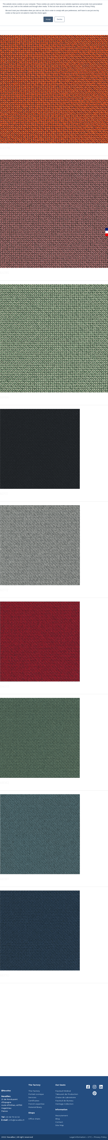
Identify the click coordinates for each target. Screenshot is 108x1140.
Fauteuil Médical (63, 1091)
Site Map (59, 1125)
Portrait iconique (36, 1094)
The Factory (34, 1091)
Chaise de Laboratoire (65, 1097)
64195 (4, 273)
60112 (4, 590)
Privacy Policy (100, 1137)
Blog (57, 1119)
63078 (5, 148)
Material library (35, 1107)
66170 (4, 975)
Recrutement (61, 1115)
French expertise (36, 1104)
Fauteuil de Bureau (64, 1101)
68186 (4, 397)
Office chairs (34, 1119)
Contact (59, 1122)
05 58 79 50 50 (13, 1117)
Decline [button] (59, 19)
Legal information (78, 1137)
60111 (4, 494)
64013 (4, 686)
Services (32, 1097)
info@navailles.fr (16, 1120)
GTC (90, 1137)
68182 (4, 783)
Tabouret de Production (66, 1094)
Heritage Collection (64, 1104)
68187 (4, 879)
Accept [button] (48, 19)
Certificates (33, 1101)
